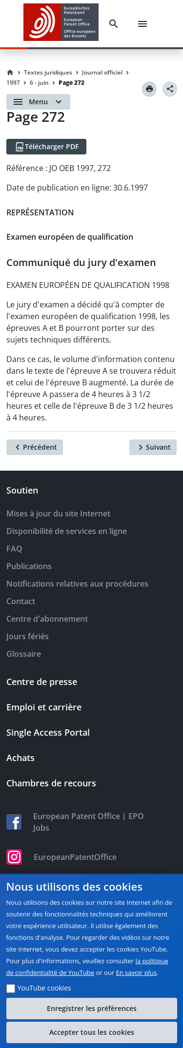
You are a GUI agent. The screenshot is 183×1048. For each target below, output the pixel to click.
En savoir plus (136, 972)
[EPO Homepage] (61, 23)
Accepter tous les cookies (91, 1032)
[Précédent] (34, 447)
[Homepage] (10, 72)
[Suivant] (153, 447)
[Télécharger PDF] (46, 146)
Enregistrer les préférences (92, 1008)
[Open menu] (38, 102)
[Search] (113, 24)
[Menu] (142, 24)
